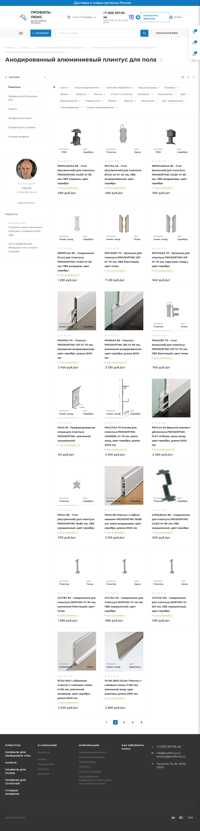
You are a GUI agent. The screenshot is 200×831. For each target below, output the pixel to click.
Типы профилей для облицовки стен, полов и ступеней (23, 247)
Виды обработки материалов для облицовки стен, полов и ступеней (95, 780)
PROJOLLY (85, 766)
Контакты (43, 769)
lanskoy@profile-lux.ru (171, 756)
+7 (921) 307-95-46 (169, 746)
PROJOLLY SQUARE (90, 771)
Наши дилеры (46, 764)
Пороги (11, 762)
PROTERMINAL (87, 762)
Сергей (26, 188)
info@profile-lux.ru (169, 753)
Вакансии (44, 752)
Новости (11, 214)
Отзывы (42, 759)
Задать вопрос (26, 203)
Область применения (91, 757)
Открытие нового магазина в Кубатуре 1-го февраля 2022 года (25, 231)
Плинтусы (13, 745)
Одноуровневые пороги (93, 752)
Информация (89, 745)
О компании (47, 745)
